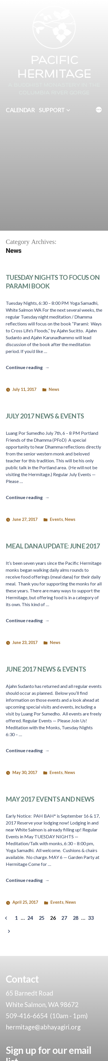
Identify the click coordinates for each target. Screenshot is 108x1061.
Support (52, 109)
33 (90, 918)
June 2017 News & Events (46, 669)
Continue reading (28, 367)
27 (64, 918)
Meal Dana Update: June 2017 (53, 546)
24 (30, 918)
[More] (98, 110)
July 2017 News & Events (45, 416)
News (54, 389)
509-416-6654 (27, 1016)
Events (56, 519)
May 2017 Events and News (50, 799)
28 (75, 918)
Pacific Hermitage (54, 67)
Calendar (20, 109)
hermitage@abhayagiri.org (43, 1027)
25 (41, 918)
